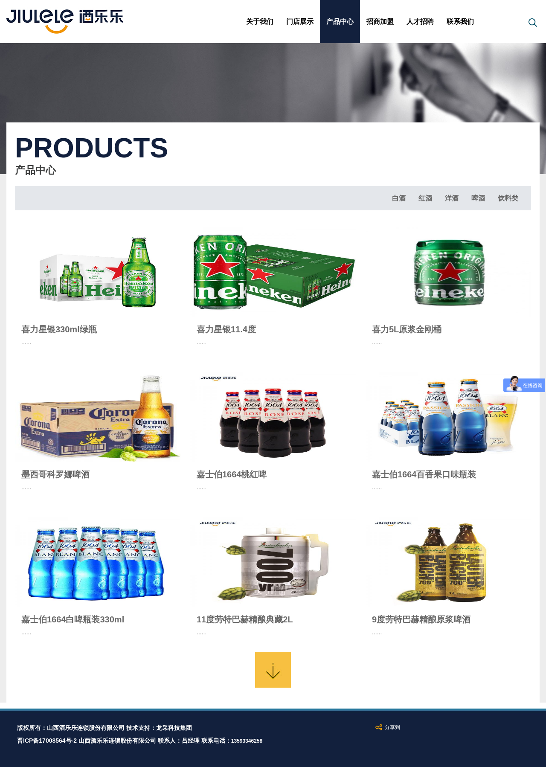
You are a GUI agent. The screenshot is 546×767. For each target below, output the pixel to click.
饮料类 (508, 198)
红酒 (425, 198)
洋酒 (452, 198)
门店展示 (300, 21)
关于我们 (259, 21)
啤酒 (478, 198)
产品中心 (340, 21)
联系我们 (460, 21)
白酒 (399, 198)
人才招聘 (420, 21)
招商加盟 (380, 21)
